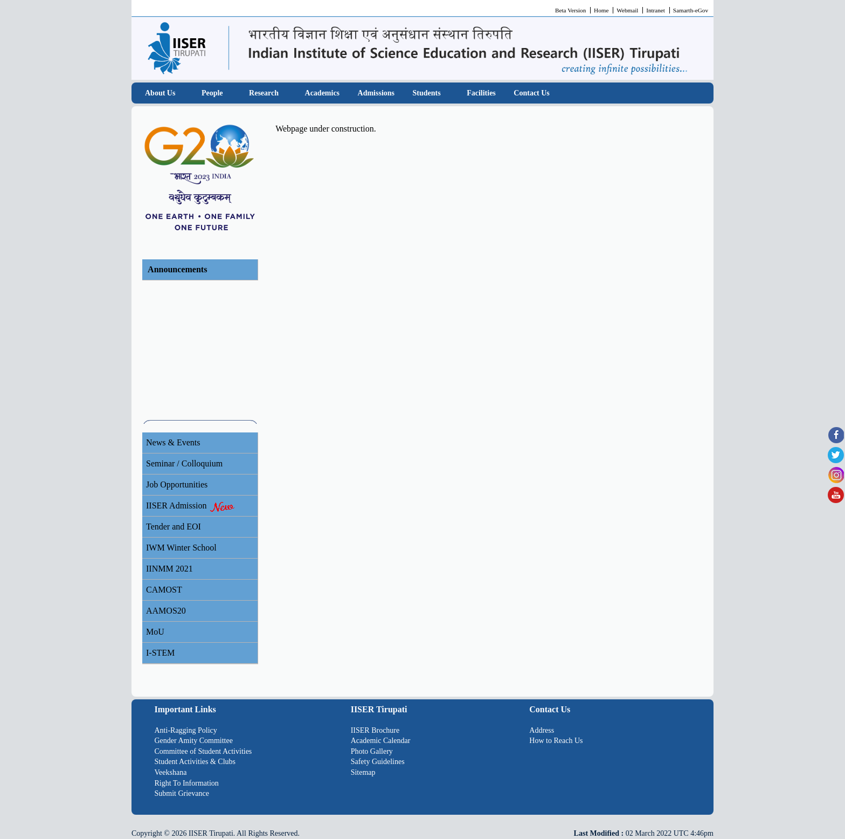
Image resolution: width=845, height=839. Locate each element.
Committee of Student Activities (203, 751)
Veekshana (171, 772)
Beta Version (570, 10)
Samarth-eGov (690, 10)
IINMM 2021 (169, 568)
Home (601, 10)
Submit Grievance (182, 793)
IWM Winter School (181, 547)
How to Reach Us (556, 741)
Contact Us (532, 93)
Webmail (627, 10)
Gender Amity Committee (194, 741)
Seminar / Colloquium (184, 463)
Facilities (481, 93)
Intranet (655, 10)
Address (541, 730)
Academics (322, 93)
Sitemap (363, 772)
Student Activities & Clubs (195, 762)
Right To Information (187, 783)
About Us (160, 93)
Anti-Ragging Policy (186, 730)
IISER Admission (191, 506)
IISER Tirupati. (212, 833)
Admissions (376, 93)
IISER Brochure (375, 730)
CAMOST (164, 589)
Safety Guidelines (378, 762)
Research (264, 93)
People (212, 93)
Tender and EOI (173, 526)
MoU (155, 631)
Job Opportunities (176, 484)
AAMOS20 (166, 610)
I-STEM (160, 652)
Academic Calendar (381, 741)
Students (427, 93)
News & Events (173, 442)
